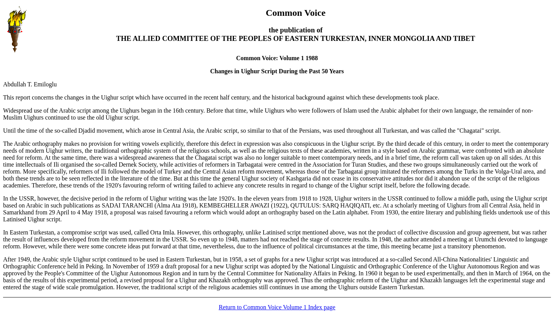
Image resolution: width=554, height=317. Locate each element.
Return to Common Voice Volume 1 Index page (277, 307)
